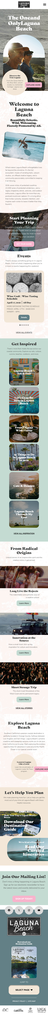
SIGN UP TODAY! (24, 898)
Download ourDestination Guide (24, 943)
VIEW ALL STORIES (24, 708)
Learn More (24, 603)
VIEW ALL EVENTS (24, 332)
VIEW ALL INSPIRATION (24, 533)
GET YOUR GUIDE (24, 244)
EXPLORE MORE (33, 85)
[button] (20, 325)
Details (24, 317)
